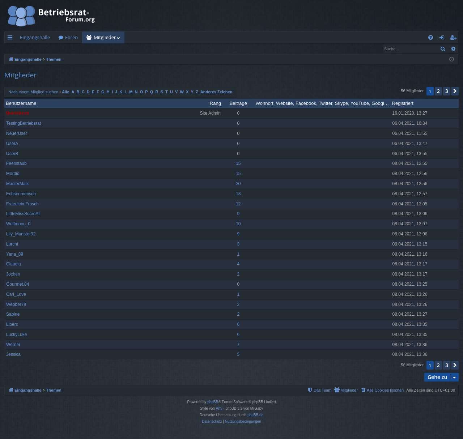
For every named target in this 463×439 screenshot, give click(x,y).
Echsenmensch (21, 194)
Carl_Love (16, 294)
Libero (12, 324)
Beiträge (238, 103)
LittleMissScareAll (23, 214)
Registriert (402, 103)
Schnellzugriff (11, 38)
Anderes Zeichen (216, 92)
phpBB (212, 402)
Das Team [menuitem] (88, 49)
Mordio (13, 173)
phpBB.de (255, 415)
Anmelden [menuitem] (443, 38)
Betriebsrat (17, 113)
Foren (71, 37)
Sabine (13, 314)
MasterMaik (17, 184)
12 (238, 204)
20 (238, 184)
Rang (215, 103)
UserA (12, 143)
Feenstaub (16, 163)
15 (238, 163)
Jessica (13, 354)
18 (238, 194)
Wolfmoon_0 (18, 224)
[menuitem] (430, 37)
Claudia (13, 264)
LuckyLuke (16, 334)
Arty (219, 409)
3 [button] (446, 91)
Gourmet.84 (17, 284)
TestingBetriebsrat (23, 123)
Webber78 (16, 304)
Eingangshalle (35, 37)
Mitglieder (105, 37)
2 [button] (438, 91)
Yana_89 (14, 254)
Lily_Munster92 (20, 234)
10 (238, 224)
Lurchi (12, 244)
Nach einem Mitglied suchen (39, 49)
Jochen (13, 274)
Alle (65, 92)
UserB (12, 154)
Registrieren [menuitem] (455, 38)
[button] (455, 91)
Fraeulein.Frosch (22, 204)
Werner (13, 345)
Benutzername (21, 103)
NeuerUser (16, 133)
